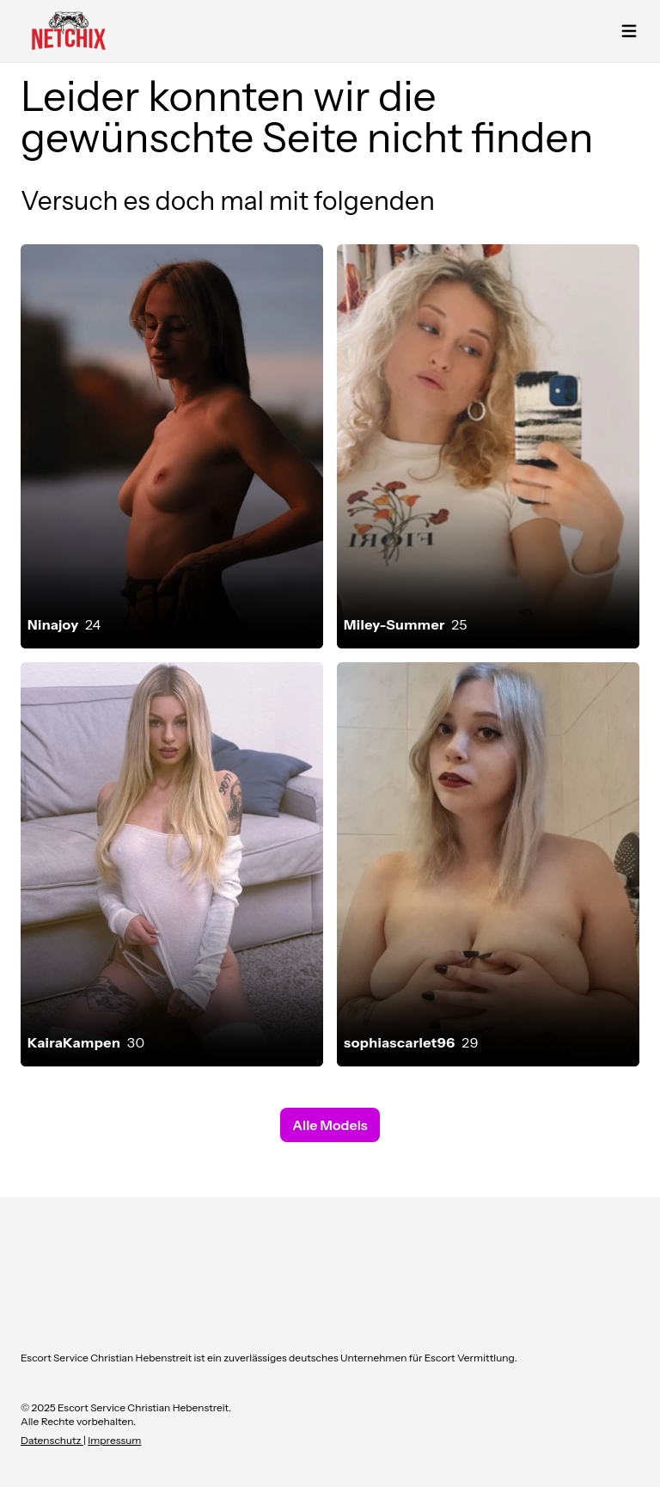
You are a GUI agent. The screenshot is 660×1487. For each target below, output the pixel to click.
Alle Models (329, 1125)
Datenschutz (52, 1440)
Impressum (114, 1440)
